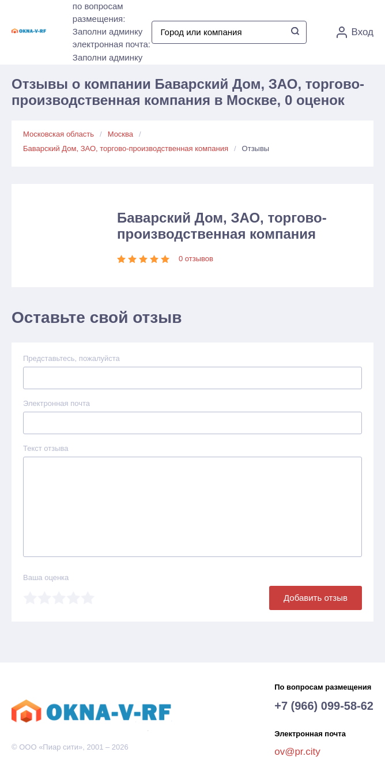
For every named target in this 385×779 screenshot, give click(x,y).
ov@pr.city (297, 751)
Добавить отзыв (316, 598)
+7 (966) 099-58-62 (323, 705)
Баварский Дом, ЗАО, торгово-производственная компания (125, 148)
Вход (355, 32)
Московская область (58, 134)
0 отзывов (196, 258)
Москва (120, 134)
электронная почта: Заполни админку (111, 50)
